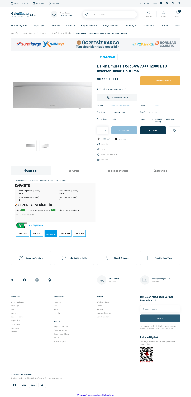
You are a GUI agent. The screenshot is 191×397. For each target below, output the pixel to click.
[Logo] (24, 14)
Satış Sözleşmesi (60, 341)
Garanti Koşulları (103, 317)
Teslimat (100, 309)
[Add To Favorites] (174, 130)
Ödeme (99, 306)
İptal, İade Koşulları (104, 313)
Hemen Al (153, 130)
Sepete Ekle (124, 130)
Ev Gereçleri (15, 324)
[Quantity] (102, 130)
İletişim (56, 309)
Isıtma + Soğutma (17, 302)
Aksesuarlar (15, 328)
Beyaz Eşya (15, 306)
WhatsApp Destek (103, 302)
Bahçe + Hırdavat (17, 317)
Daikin (157, 105)
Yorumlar (74, 170)
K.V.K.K (56, 338)
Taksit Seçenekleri (117, 170)
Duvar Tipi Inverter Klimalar (122, 105)
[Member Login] (163, 14)
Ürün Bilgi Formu (35, 225)
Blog (55, 306)
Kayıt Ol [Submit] (160, 318)
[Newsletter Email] (160, 308)
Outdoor (14, 332)
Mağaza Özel (15, 320)
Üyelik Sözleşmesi (60, 330)
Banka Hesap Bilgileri (61, 334)
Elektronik (14, 309)
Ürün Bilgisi (30, 170)
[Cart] (177, 14)
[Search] (110, 14)
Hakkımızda (58, 302)
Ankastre (14, 313)
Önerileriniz (160, 170)
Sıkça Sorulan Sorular (62, 327)
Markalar (57, 313)
